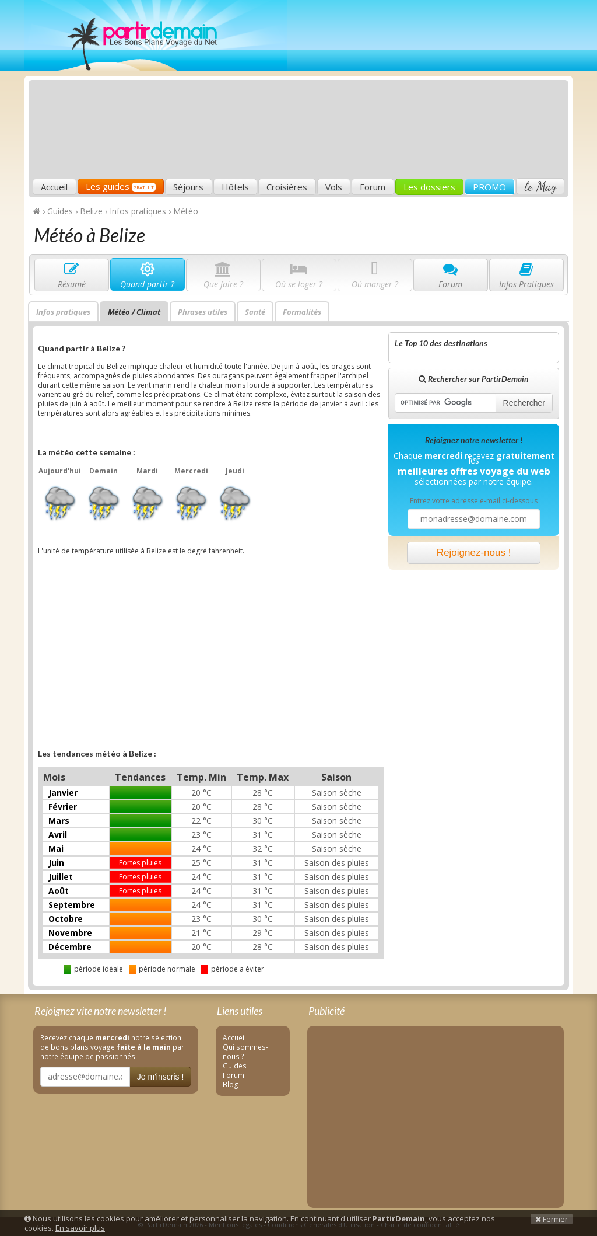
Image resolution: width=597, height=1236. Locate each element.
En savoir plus (80, 1228)
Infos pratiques (63, 312)
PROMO (489, 187)
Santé (255, 312)
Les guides (121, 186)
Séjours (188, 187)
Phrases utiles (202, 312)
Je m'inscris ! (160, 1076)
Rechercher (524, 403)
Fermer (551, 1219)
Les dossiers (429, 187)
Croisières (286, 187)
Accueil (54, 187)
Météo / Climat (134, 312)
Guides (235, 1065)
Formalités (302, 312)
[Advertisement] (393, 91)
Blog (230, 1084)
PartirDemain (155, 35)
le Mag (540, 186)
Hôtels (235, 187)
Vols (333, 187)
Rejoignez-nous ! (474, 552)
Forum (372, 187)
